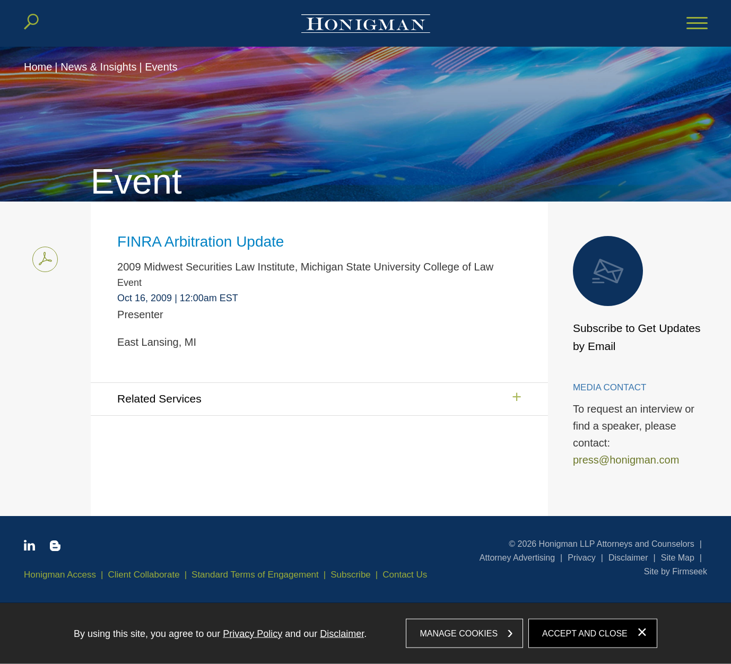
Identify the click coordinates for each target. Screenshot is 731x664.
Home (38, 67)
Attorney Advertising (517, 557)
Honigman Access (60, 575)
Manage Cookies (459, 632)
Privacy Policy (252, 633)
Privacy (581, 557)
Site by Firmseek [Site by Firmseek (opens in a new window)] (675, 571)
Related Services (159, 398)
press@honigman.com (626, 460)
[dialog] (365, 633)
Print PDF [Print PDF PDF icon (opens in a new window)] (42, 257)
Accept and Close (585, 632)
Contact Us (404, 575)
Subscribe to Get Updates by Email (636, 294)
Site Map (677, 557)
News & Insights (98, 67)
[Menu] (697, 24)
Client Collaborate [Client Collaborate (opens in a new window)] (144, 575)
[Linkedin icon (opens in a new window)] (29, 547)
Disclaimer (628, 557)
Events (161, 67)
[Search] (31, 22)
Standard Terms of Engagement (255, 575)
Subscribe (350, 575)
